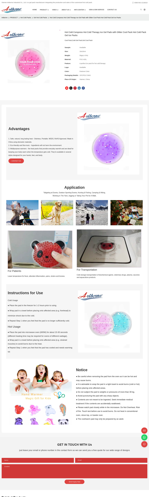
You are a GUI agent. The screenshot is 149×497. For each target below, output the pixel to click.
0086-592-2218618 (139, 3)
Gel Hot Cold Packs (40, 17)
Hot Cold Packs (25, 17)
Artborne (5, 17)
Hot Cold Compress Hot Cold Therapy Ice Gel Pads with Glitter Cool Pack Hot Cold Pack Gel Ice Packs (85, 17)
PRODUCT (14, 17)
